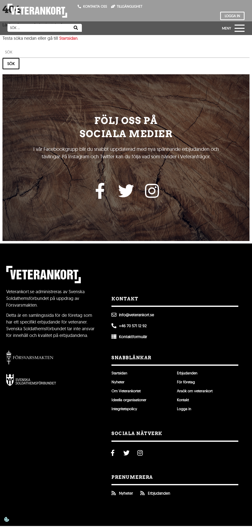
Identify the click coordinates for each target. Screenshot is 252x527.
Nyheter (118, 383)
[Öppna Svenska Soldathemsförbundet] (31, 380)
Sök (11, 63)
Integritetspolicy (125, 409)
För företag (186, 383)
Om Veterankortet (127, 392)
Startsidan (68, 38)
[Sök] (76, 28)
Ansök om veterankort (196, 392)
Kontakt (183, 401)
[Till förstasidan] (37, 11)
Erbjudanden (188, 374)
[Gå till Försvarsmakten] (30, 358)
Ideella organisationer (130, 401)
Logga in (184, 409)
